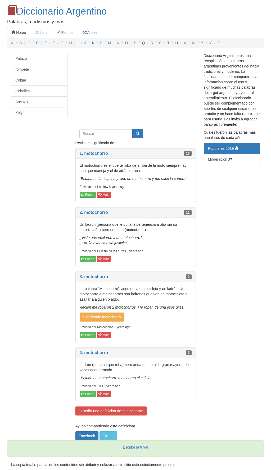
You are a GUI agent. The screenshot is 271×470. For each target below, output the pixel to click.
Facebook (87, 436)
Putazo (21, 58)
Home (18, 32)
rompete (22, 69)
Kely (18, 113)
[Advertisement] (135, 90)
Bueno (87, 195)
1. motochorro (94, 153)
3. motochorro (94, 276)
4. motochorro (94, 352)
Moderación (220, 159)
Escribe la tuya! (135, 447)
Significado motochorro (102, 317)
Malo (103, 195)
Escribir (65, 32)
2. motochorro (94, 212)
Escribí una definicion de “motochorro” (111, 411)
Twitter (108, 436)
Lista (41, 32)
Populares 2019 (223, 148)
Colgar (20, 80)
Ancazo (21, 102)
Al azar (91, 32)
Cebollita (22, 91)
